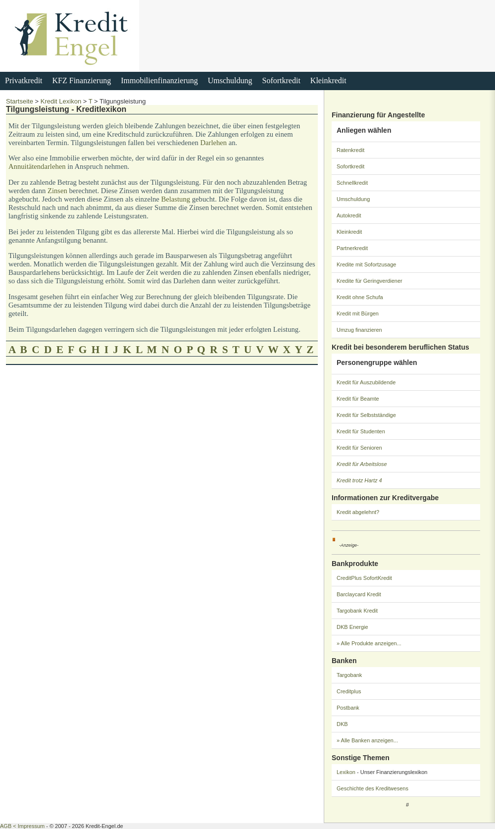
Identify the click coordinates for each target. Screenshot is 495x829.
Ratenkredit (350, 150)
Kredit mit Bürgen (358, 313)
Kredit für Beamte (358, 399)
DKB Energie (352, 627)
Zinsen (57, 191)
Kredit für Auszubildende (366, 382)
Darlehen (213, 143)
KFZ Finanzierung (81, 80)
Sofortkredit (281, 80)
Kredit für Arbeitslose (362, 464)
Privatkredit (24, 80)
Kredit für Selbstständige (366, 415)
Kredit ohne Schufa (360, 297)
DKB (342, 724)
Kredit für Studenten (361, 431)
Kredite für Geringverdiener (369, 281)
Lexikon (346, 772)
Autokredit (349, 215)
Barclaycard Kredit (359, 594)
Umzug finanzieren (359, 330)
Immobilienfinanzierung (159, 80)
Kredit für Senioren (359, 448)
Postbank (348, 708)
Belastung (175, 199)
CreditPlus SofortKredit (364, 578)
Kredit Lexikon (61, 101)
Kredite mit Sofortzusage (366, 264)
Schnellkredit (352, 183)
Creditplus (349, 691)
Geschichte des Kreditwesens (372, 788)
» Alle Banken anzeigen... (367, 740)
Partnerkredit (352, 248)
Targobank (349, 675)
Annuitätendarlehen (37, 166)
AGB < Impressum (22, 826)
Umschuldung (230, 80)
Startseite (19, 101)
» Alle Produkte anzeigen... (369, 643)
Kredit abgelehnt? (358, 512)
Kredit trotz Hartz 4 (359, 480)
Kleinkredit (328, 80)
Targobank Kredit (357, 611)
